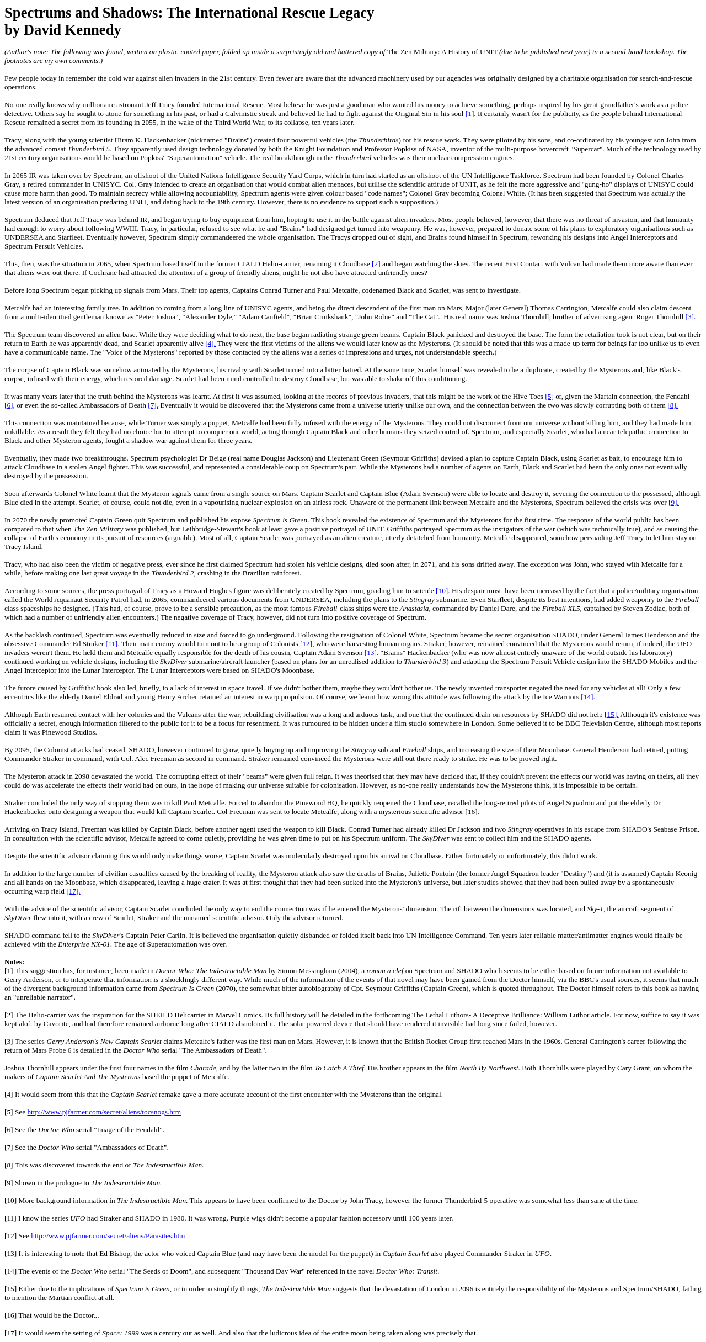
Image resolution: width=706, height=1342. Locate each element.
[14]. (588, 697)
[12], (307, 644)
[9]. (673, 502)
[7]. (153, 405)
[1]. (471, 113)
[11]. (113, 644)
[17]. (73, 891)
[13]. (372, 652)
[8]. (672, 405)
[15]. (612, 714)
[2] (376, 264)
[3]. (690, 317)
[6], (9, 405)
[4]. (210, 343)
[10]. (443, 591)
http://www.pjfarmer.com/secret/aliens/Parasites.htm (108, 1236)
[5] (549, 396)
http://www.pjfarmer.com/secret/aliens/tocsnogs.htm (104, 1112)
